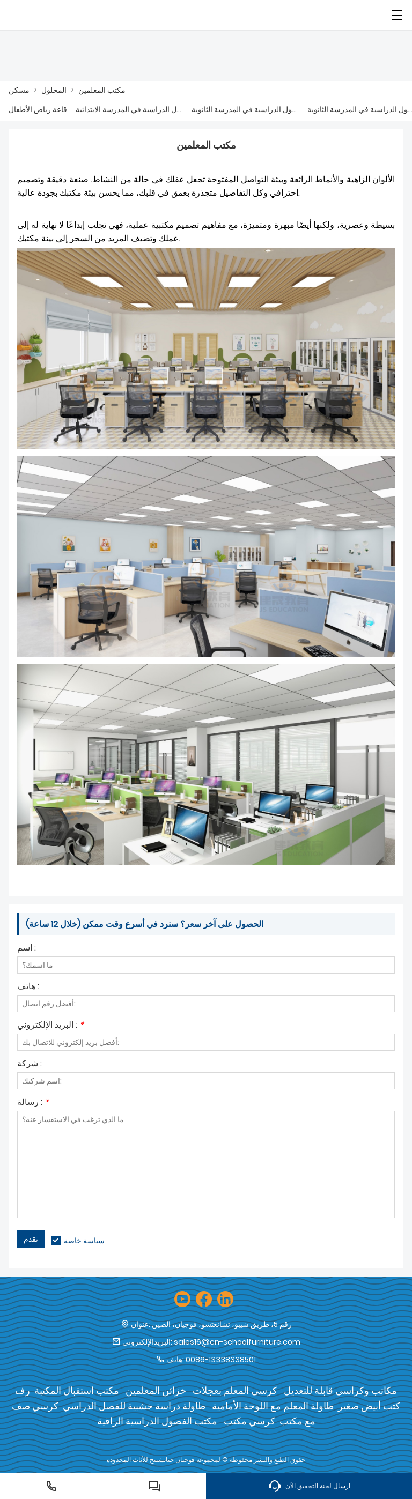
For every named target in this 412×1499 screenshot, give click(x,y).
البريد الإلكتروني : (50, 1026)
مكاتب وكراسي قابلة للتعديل (340, 1390)
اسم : (26, 949)
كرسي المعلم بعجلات (235, 1390)
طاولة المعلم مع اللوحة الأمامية (273, 1406)
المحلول (54, 90)
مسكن (19, 90)
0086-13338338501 (221, 1359)
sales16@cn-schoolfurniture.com (237, 1342)
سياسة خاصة (84, 1240)
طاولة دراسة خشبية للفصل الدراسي (134, 1406)
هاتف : (28, 987)
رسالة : (33, 1103)
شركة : (29, 1064)
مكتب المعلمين (102, 90)
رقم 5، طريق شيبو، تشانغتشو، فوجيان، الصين (222, 1324)
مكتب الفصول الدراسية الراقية (157, 1421)
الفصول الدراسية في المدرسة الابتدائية (129, 109)
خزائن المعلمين (156, 1390)
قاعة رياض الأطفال (38, 109)
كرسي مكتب (249, 1421)
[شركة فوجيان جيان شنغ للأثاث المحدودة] (58, 15)
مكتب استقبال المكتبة (76, 1390)
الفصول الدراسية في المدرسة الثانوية (245, 109)
